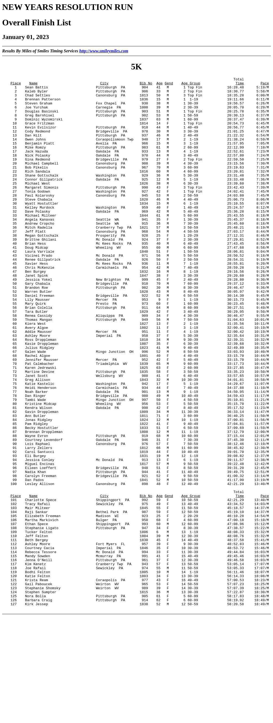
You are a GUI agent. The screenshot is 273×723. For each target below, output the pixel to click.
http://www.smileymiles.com (103, 51)
